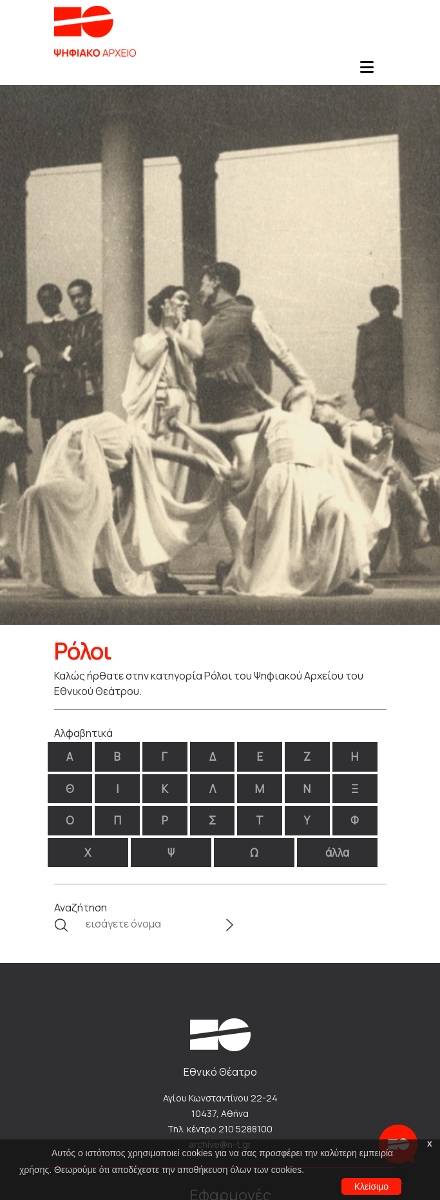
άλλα (337, 852)
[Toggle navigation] (367, 71)
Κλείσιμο (371, 1186)
